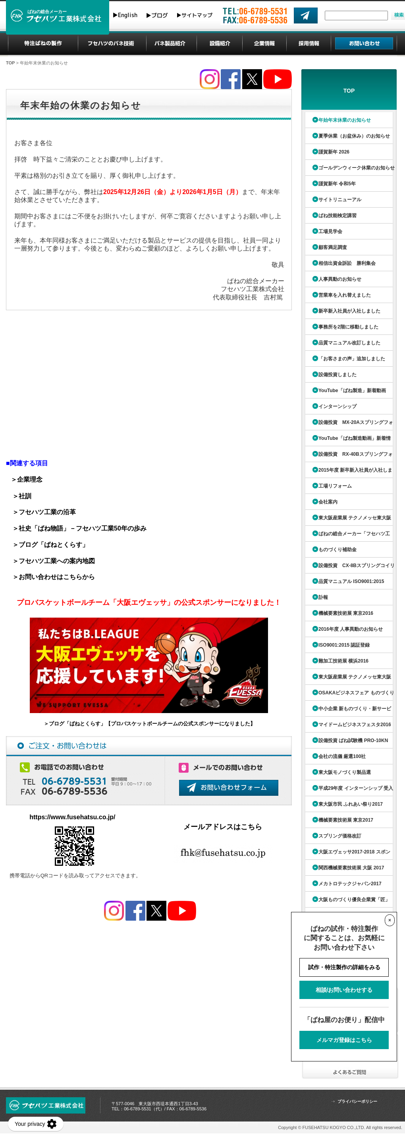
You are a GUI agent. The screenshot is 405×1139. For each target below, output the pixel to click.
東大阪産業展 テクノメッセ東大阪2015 (347, 520)
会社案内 (328, 502)
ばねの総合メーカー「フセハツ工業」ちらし (346, 536)
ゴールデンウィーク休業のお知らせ (356, 168)
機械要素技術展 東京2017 (345, 820)
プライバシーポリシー (357, 1101)
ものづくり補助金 (337, 549)
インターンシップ (337, 406)
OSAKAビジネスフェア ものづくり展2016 (348, 695)
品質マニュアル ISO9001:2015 (351, 581)
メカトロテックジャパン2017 (350, 883)
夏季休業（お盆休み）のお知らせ (354, 136)
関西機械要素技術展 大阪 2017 (351, 868)
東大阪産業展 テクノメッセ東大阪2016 (347, 679)
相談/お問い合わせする (344, 990)
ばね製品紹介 (171, 43)
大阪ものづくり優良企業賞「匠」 (354, 899)
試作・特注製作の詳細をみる (344, 967)
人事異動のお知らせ (339, 279)
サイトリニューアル (339, 199)
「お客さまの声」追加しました (351, 359)
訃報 (323, 597)
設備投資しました (337, 374)
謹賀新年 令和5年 (337, 184)
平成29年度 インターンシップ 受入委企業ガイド (348, 790)
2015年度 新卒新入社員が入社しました (347, 472)
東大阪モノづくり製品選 (344, 772)
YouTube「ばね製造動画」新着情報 (347, 440)
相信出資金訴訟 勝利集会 (347, 263)
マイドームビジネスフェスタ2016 (354, 724)
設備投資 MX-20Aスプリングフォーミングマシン (348, 425)
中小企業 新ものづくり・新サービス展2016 (347, 711)
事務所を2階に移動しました (348, 327)
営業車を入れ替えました (344, 295)
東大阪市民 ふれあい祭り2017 (350, 804)
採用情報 (309, 43)
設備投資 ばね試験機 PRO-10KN (353, 740)
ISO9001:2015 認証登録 (344, 645)
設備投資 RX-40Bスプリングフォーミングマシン (348, 456)
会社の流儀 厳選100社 (342, 756)
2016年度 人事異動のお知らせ (350, 629)
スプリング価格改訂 (339, 836)
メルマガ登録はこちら (344, 1040)
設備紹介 (220, 43)
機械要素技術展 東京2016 (345, 613)
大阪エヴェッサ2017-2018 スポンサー (346, 854)
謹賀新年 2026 (333, 152)
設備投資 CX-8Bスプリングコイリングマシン (349, 568)
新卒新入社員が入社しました (349, 311)
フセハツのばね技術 (112, 43)
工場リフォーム (335, 486)
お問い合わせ (364, 43)
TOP (10, 62)
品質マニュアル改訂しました (349, 343)
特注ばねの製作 (43, 43)
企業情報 (265, 43)
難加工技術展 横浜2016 (343, 661)
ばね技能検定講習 (337, 215)
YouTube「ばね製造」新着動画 (352, 390)
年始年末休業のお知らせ (344, 120)
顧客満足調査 (332, 247)
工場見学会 (330, 231)
